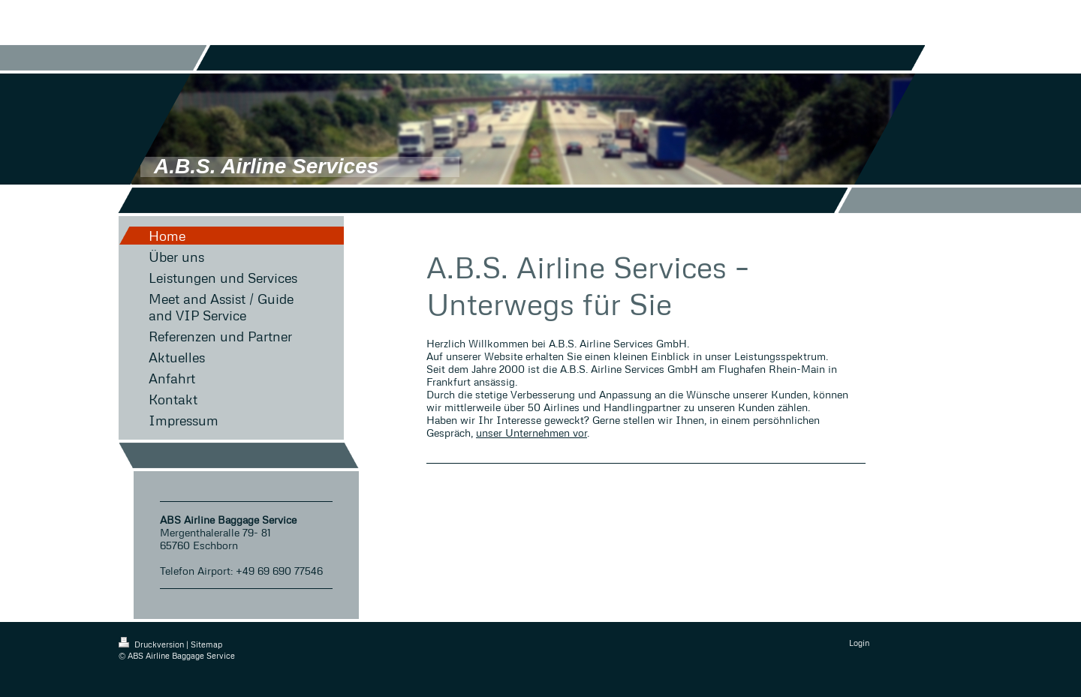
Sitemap (206, 644)
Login (859, 642)
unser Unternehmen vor (531, 432)
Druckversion (152, 644)
